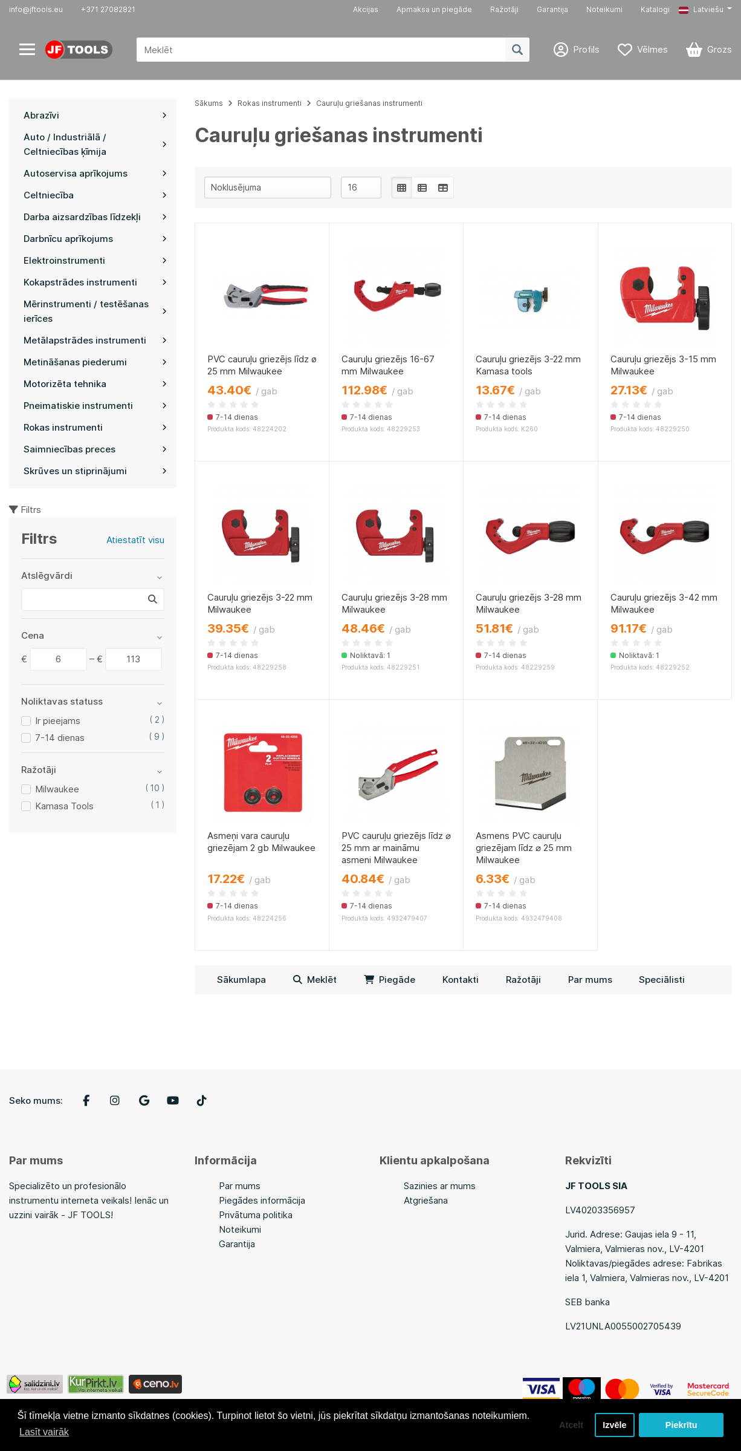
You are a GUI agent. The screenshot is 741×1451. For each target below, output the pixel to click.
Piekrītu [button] (681, 1425)
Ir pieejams (57, 720)
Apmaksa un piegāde (434, 9)
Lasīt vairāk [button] (44, 1432)
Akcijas (365, 9)
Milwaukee (57, 789)
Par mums (590, 979)
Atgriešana (426, 1200)
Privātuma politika (256, 1215)
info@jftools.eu (36, 9)
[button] (705, 10)
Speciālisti (662, 979)
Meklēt (315, 979)
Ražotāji (504, 9)
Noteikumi (604, 9)
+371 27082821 (108, 9)
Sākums (209, 103)
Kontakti (460, 979)
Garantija (552, 9)
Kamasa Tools (64, 806)
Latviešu (701, 9)
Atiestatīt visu (135, 540)
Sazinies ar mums (440, 1186)
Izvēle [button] (614, 1425)
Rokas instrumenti (270, 103)
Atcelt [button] (571, 1425)
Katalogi (655, 9)
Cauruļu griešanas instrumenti (369, 103)
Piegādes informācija (262, 1200)
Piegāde (389, 979)
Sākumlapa (241, 979)
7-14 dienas (60, 737)
